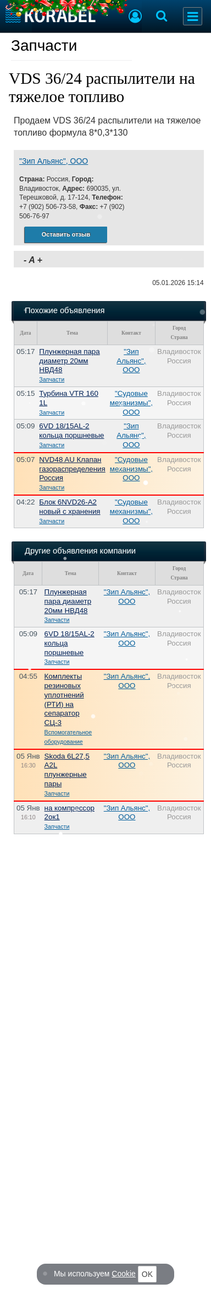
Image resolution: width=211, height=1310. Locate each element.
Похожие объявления (64, 310)
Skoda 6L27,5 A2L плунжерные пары (67, 770)
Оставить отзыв (66, 234)
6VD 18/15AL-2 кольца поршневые (71, 430)
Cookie (124, 1273)
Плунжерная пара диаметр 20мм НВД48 (69, 360)
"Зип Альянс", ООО (53, 161)
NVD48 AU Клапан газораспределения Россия (72, 468)
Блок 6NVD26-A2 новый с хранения (69, 507)
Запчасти (44, 45)
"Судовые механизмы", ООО (131, 402)
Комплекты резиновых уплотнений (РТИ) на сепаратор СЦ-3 (64, 699)
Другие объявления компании (80, 550)
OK (147, 1274)
